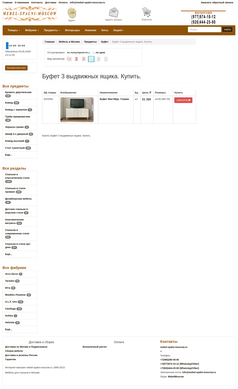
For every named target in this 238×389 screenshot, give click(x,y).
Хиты (104, 30)
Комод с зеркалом (18, 109)
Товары (14, 30)
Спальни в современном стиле (17, 233)
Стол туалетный (18, 148)
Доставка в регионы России (21, 355)
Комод (12, 102)
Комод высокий (17, 141)
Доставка (50, 2)
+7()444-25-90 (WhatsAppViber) (179, 368)
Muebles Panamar (18, 294)
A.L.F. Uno (14, 301)
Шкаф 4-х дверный (19, 134)
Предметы (52, 30)
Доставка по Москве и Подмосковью (26, 346)
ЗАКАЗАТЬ (183, 100)
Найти (227, 29)
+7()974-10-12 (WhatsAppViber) (179, 364)
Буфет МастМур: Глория (114, 99)
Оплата (63, 2)
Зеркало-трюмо (17, 127)
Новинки (90, 30)
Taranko (12, 281)
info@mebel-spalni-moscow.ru (87, 2)
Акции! (118, 30)
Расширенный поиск (16, 68)
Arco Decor (13, 274)
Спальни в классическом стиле (17, 178)
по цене (99, 52)
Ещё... (8, 155)
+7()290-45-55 (169, 359)
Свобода (13, 308)
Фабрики (32, 30)
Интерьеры (72, 30)
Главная (7, 2)
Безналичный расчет (95, 346)
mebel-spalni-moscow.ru (173, 347)
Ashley (11, 315)
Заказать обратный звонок (217, 2)
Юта (10, 287)
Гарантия (10, 359)
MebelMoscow (176, 376)
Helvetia (12, 322)
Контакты (37, 2)
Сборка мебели (14, 351)
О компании (22, 2)
